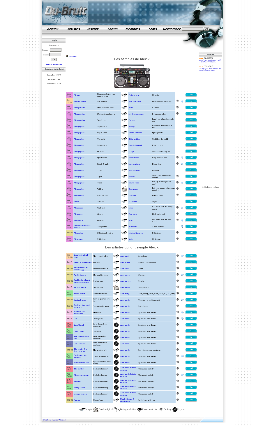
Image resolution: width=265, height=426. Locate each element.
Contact (62, 420)
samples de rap (52, 29)
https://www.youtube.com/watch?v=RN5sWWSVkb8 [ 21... (210, 61)
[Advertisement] (133, 44)
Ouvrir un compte (54, 64)
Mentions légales (50, 420)
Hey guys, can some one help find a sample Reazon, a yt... (210, 69)
